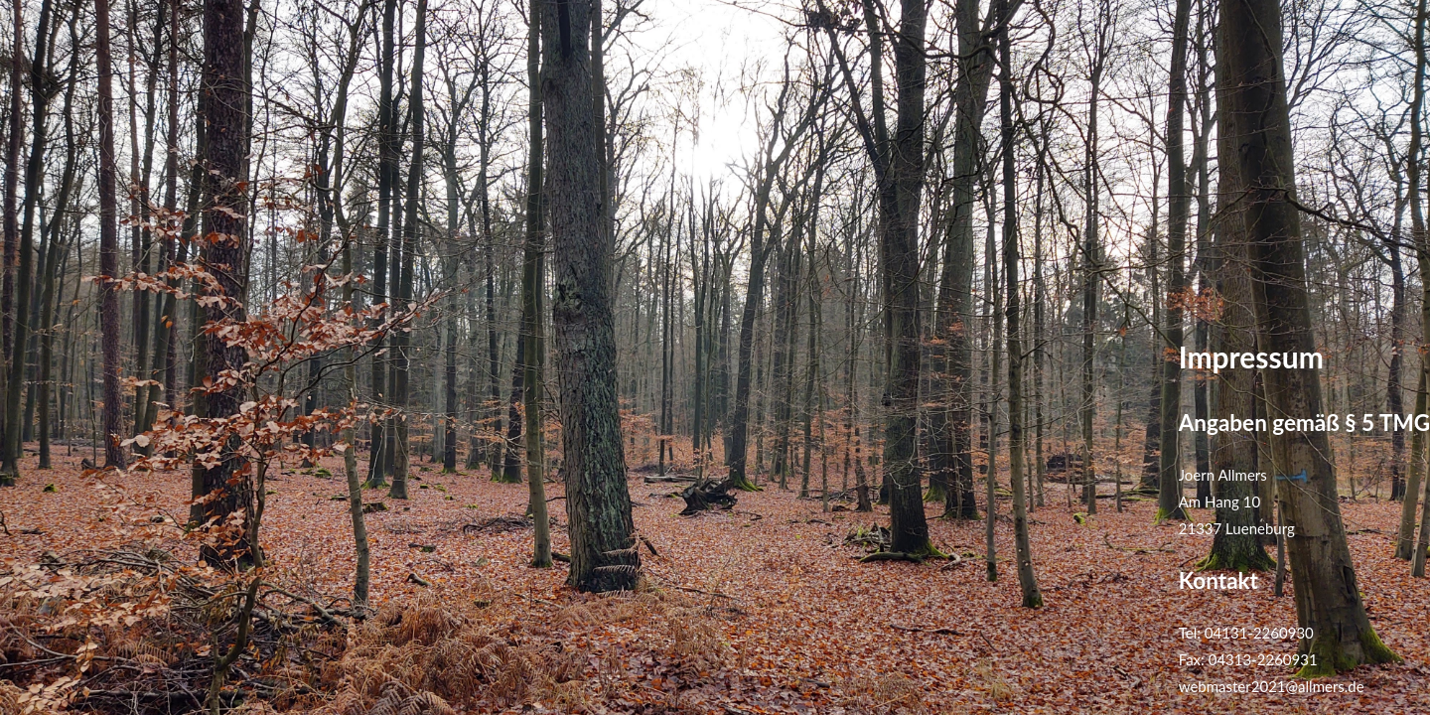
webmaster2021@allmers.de (1271, 686)
